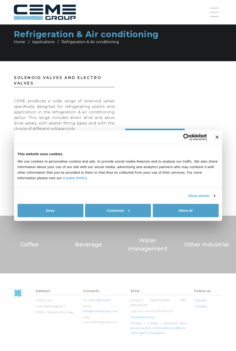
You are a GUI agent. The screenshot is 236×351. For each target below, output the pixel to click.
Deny (50, 210)
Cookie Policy (75, 178)
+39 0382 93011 (99, 300)
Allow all (186, 210)
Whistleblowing (142, 317)
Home (19, 42)
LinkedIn (200, 300)
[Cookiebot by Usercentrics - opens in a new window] (186, 137)
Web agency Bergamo (148, 333)
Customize (118, 210)
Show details (199, 196)
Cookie (152, 323)
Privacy (136, 323)
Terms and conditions (169, 328)
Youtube (200, 306)
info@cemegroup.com (100, 311)
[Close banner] (217, 137)
